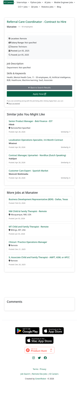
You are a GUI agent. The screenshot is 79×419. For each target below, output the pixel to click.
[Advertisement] (39, 283)
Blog (59, 6)
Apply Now (39, 93)
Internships (22, 2)
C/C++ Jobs (23, 6)
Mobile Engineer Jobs (63, 2)
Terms (35, 369)
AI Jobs (48, 2)
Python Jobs (35, 2)
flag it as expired (13, 104)
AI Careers (8, 2)
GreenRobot (40, 378)
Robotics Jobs (47, 6)
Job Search (25, 374)
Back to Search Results (39, 87)
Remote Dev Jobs (39, 374)
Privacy (43, 369)
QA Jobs (34, 6)
